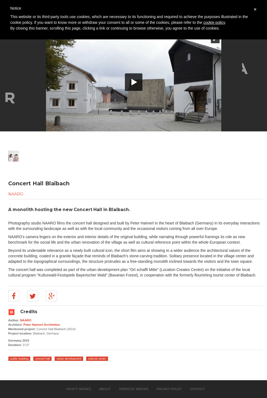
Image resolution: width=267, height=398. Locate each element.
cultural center (97, 358)
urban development (69, 358)
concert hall (42, 358)
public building (19, 358)
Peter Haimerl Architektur (41, 324)
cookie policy (214, 22)
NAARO (15, 194)
